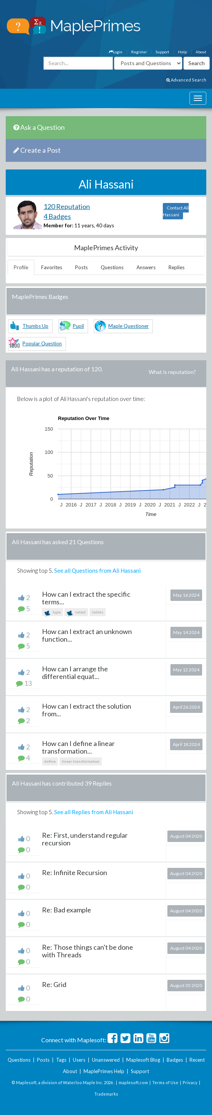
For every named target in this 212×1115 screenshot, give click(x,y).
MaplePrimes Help (104, 1071)
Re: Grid (54, 984)
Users (79, 1060)
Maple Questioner (128, 326)
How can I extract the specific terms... (86, 598)
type (52, 613)
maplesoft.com (133, 1082)
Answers (146, 267)
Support (162, 52)
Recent (197, 1060)
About (201, 52)
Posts (81, 267)
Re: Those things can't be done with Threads (87, 951)
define (50, 761)
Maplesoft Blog (143, 1060)
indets (97, 612)
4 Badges (57, 216)
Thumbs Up (35, 326)
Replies (177, 267)
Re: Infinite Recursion (74, 872)
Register (139, 52)
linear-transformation (81, 761)
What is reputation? (172, 372)
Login (115, 52)
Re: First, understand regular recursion (85, 839)
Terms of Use (165, 1082)
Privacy (190, 1082)
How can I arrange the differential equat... (75, 673)
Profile (21, 267)
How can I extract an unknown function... (87, 635)
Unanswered (106, 1060)
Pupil (78, 326)
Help (182, 52)
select (76, 613)
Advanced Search (186, 79)
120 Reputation (66, 206)
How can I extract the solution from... (86, 710)
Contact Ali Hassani (176, 211)
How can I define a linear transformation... (78, 747)
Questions (112, 267)
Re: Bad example (66, 910)
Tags (61, 1060)
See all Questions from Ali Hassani (97, 570)
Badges (175, 1060)
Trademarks (106, 1093)
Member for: (58, 225)
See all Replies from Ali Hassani (93, 811)
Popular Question (42, 343)
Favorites (51, 267)
